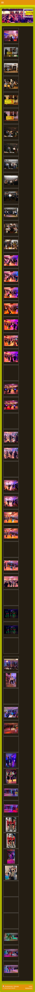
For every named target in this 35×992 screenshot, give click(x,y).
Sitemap (16, 986)
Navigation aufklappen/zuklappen (17, 2)
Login (30, 986)
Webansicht (28, 988)
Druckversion (8, 986)
